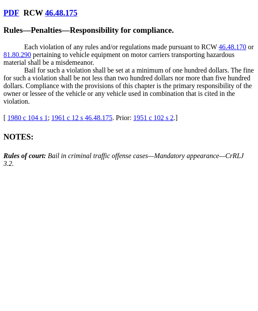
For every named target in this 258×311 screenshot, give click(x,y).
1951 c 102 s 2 (153, 117)
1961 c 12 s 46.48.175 (81, 117)
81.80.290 (17, 54)
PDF (11, 12)
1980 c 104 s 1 (27, 117)
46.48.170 (232, 47)
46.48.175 (61, 12)
